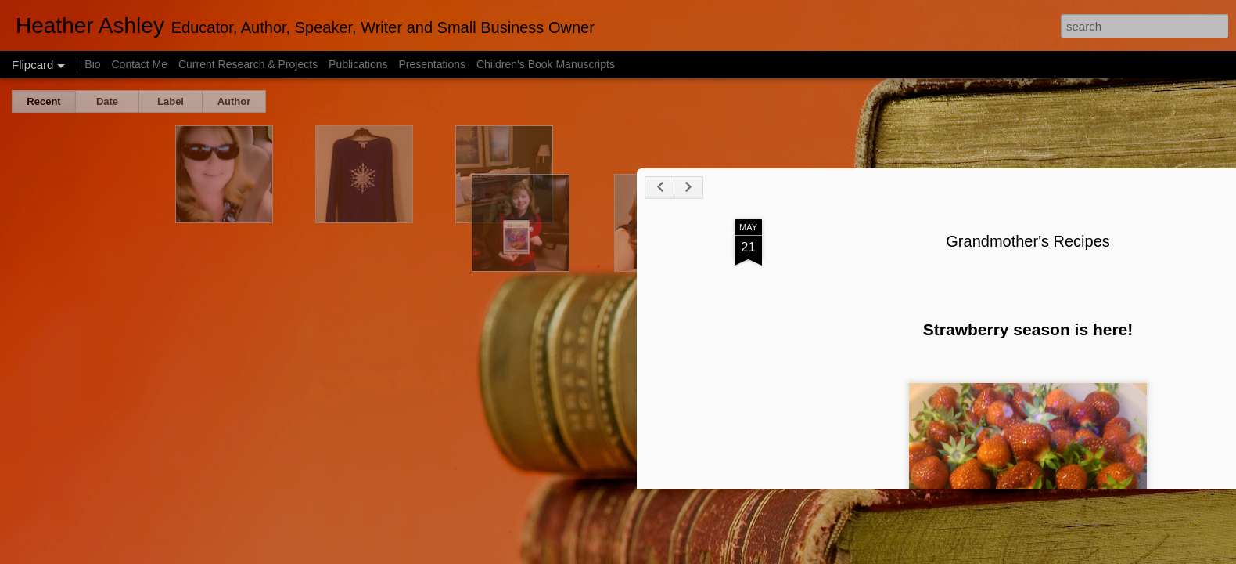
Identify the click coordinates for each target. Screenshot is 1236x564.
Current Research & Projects (248, 64)
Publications (358, 64)
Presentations (431, 64)
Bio (92, 64)
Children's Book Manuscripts (545, 64)
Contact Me (139, 64)
